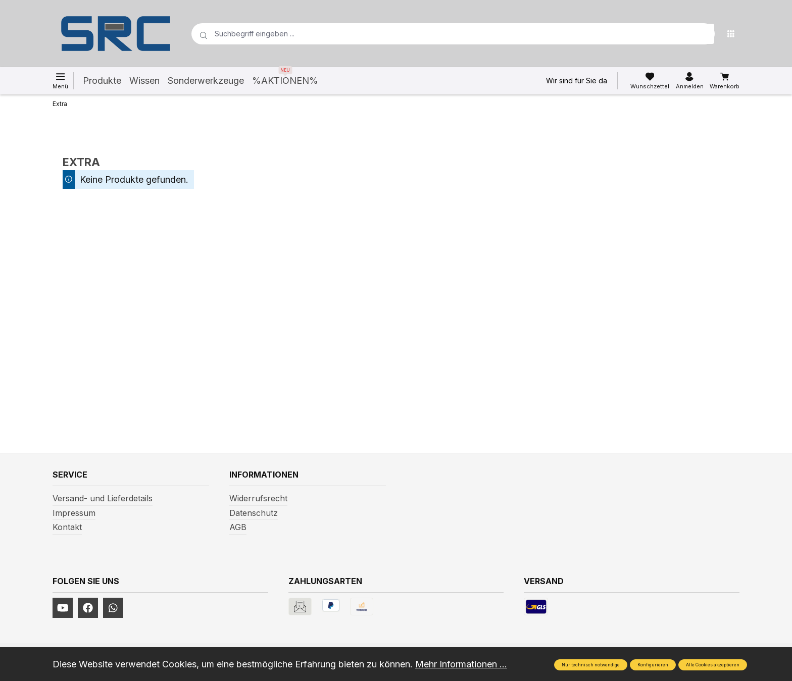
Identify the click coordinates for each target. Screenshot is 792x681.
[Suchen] (704, 34)
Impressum (74, 513)
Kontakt (67, 527)
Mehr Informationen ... (461, 664)
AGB (237, 527)
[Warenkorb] (724, 80)
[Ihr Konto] (690, 80)
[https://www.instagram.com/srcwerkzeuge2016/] (113, 608)
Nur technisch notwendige (591, 664)
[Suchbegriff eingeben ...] (437, 34)
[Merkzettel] (649, 80)
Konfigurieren (652, 664)
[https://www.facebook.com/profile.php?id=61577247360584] (88, 608)
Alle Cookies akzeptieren (712, 664)
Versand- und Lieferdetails (103, 498)
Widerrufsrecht (258, 498)
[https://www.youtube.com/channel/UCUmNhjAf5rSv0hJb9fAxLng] (63, 608)
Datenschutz (253, 513)
